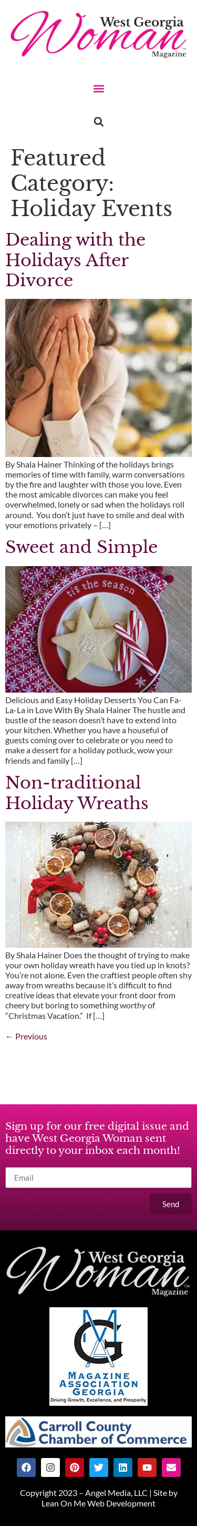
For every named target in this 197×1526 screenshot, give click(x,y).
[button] (98, 88)
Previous (26, 1036)
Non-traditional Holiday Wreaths (77, 792)
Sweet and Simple (81, 547)
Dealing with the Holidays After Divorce (75, 260)
